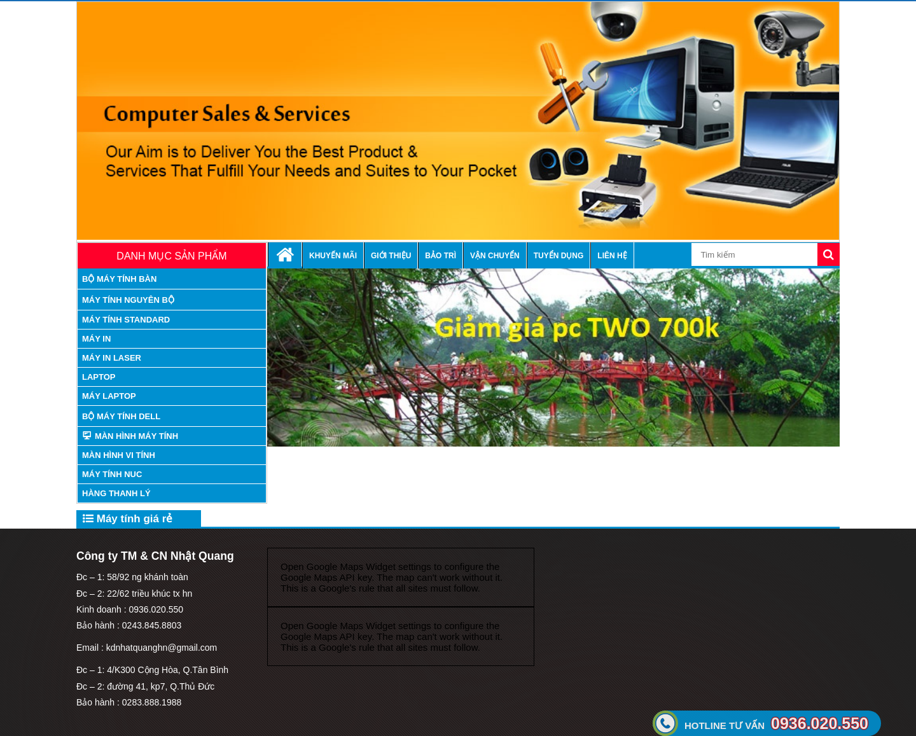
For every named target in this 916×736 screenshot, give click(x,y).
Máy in (96, 339)
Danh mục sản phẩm (171, 256)
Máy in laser (111, 358)
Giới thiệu (391, 255)
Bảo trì (440, 255)
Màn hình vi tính (118, 455)
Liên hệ (612, 255)
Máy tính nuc (112, 474)
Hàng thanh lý (116, 493)
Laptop (99, 377)
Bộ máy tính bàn (119, 279)
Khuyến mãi (333, 255)
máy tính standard (126, 319)
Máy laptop (109, 396)
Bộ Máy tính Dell (121, 416)
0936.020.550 (776, 723)
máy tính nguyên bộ (128, 300)
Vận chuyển (495, 255)
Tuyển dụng (559, 255)
